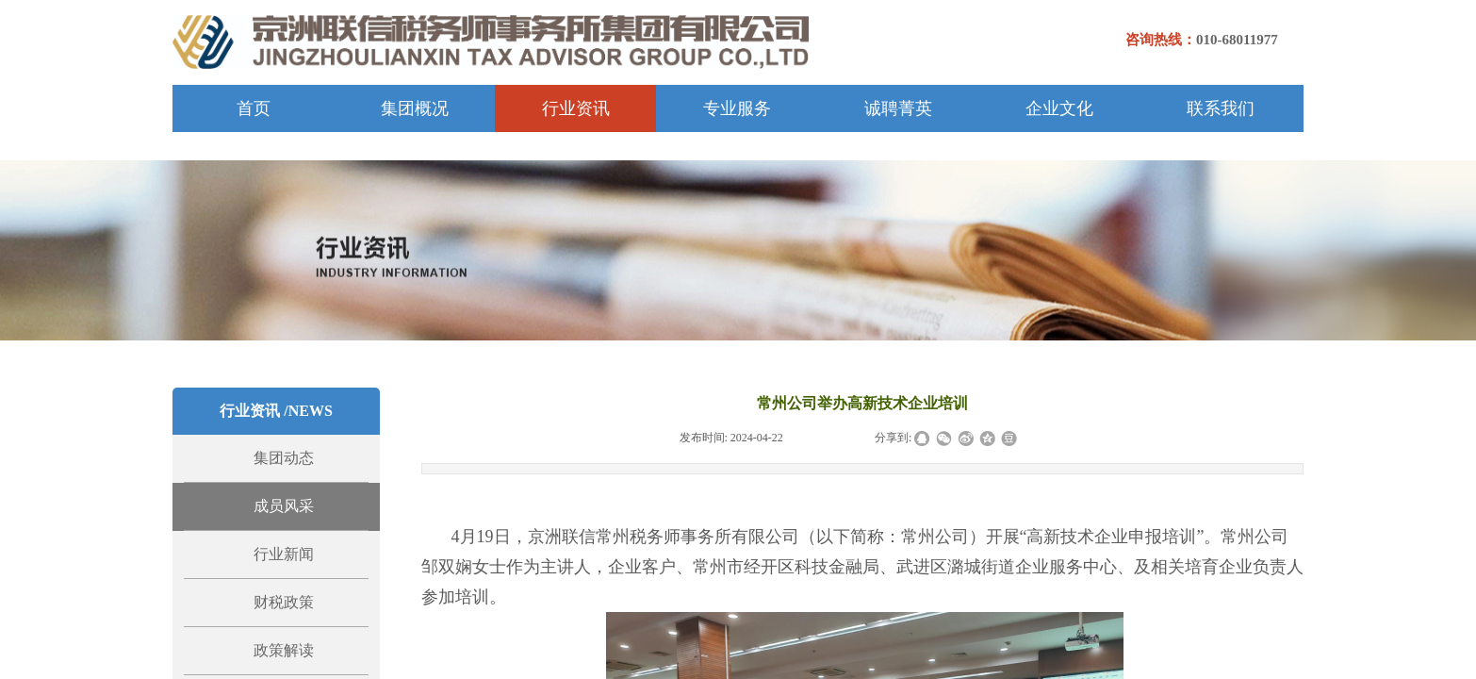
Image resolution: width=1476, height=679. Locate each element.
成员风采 (284, 506)
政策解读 (284, 650)
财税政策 (284, 602)
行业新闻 (284, 554)
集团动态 (284, 458)
